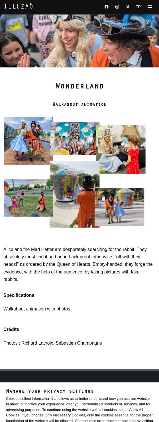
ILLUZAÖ (18, 7)
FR (138, 7)
